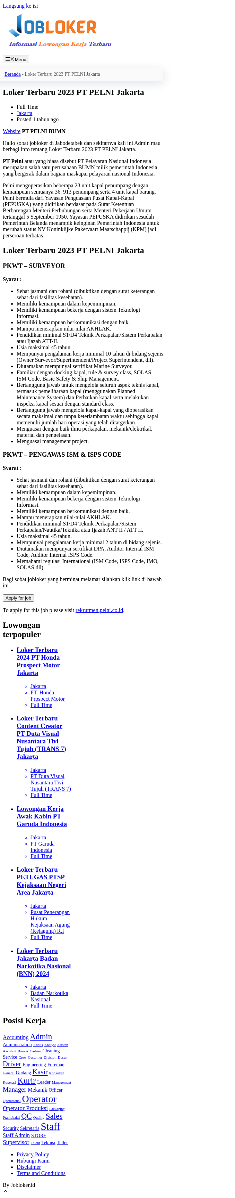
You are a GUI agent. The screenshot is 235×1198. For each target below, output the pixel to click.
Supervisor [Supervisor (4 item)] (16, 1142)
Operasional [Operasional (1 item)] (12, 1101)
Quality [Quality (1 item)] (38, 1117)
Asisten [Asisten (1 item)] (62, 1045)
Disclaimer (29, 1167)
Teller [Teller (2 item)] (62, 1142)
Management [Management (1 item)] (61, 1082)
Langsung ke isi (20, 6)
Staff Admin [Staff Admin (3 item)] (16, 1135)
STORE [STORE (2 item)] (38, 1135)
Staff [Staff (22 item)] (50, 1126)
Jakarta (24, 113)
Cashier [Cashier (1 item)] (35, 1051)
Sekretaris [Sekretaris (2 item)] (29, 1128)
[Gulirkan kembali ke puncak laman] (5, 1192)
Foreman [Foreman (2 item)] (55, 1064)
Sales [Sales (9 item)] (54, 1116)
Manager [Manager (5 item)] (14, 1089)
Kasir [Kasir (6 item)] (40, 1072)
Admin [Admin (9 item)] (41, 1036)
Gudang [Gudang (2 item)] (23, 1072)
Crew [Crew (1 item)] (22, 1057)
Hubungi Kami (33, 1161)
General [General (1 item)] (9, 1073)
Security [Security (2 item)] (11, 1128)
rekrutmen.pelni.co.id (99, 610)
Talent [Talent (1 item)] (35, 1143)
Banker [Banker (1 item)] (23, 1051)
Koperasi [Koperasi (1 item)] (9, 1082)
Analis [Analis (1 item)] (38, 1045)
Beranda (13, 74)
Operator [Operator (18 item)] (39, 1098)
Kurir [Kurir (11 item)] (26, 1080)
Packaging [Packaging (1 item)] (56, 1109)
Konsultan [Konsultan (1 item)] (56, 1073)
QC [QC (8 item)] (26, 1116)
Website (11, 131)
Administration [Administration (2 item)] (17, 1044)
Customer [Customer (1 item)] (35, 1057)
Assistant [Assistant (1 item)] (9, 1051)
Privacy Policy (33, 1154)
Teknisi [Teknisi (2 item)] (48, 1142)
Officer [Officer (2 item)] (56, 1090)
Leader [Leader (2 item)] (43, 1082)
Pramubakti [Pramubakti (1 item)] (11, 1117)
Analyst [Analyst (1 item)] (50, 1045)
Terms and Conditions (41, 1173)
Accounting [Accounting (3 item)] (15, 1037)
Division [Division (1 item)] (50, 1057)
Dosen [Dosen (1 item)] (62, 1057)
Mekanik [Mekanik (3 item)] (37, 1090)
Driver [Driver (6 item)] (12, 1064)
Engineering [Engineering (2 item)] (34, 1064)
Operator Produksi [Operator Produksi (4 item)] (25, 1108)
